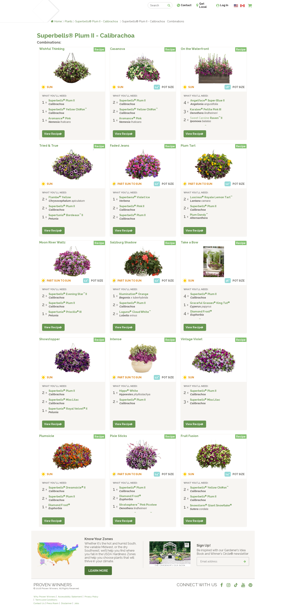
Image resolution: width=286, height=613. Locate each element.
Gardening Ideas (97, 14)
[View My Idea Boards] (243, 15)
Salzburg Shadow (123, 242)
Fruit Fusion (189, 436)
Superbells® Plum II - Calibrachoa (97, 21)
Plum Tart (188, 145)
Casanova (117, 49)
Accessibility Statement (70, 596)
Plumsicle (46, 436)
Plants (68, 21)
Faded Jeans (119, 145)
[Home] (37, 11)
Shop (140, 14)
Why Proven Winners (44, 596)
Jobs (76, 603)
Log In (224, 5)
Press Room (52, 603)
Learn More (98, 570)
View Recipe (52, 133)
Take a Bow (189, 242)
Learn (78, 14)
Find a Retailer (123, 14)
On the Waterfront (195, 49)
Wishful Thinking (51, 49)
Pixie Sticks (118, 436)
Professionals (170, 14)
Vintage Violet (191, 339)
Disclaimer (66, 603)
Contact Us (39, 603)
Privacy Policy (91, 596)
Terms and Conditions (46, 599)
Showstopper (49, 339)
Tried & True (48, 145)
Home (58, 21)
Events (153, 14)
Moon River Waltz (52, 242)
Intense (116, 339)
